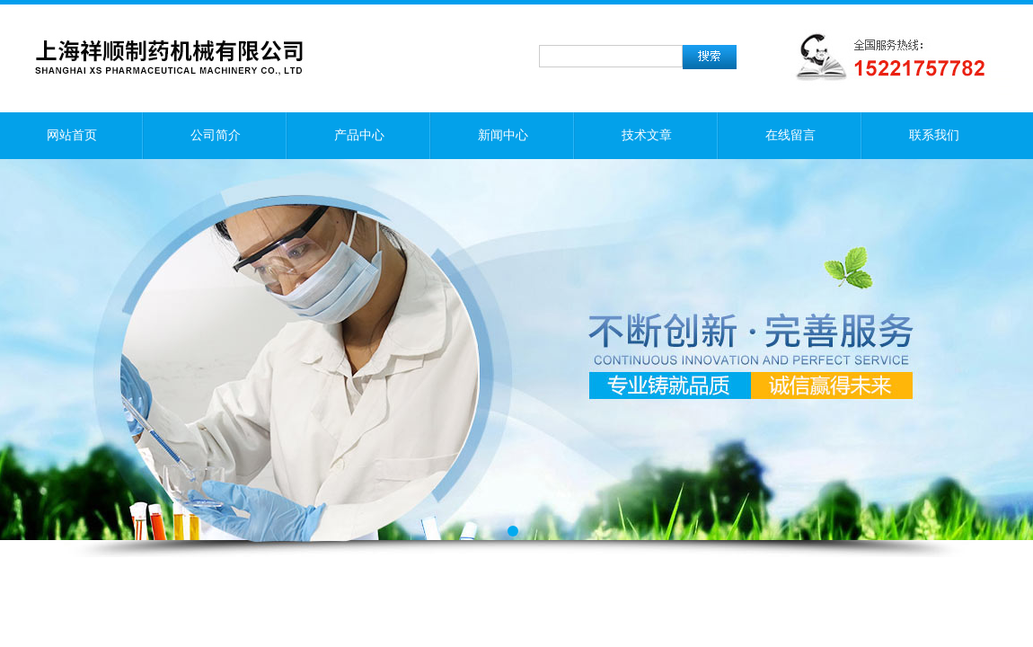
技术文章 (647, 135)
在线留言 (790, 135)
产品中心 (359, 135)
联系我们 (934, 135)
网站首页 (72, 135)
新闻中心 (503, 135)
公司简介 (215, 135)
